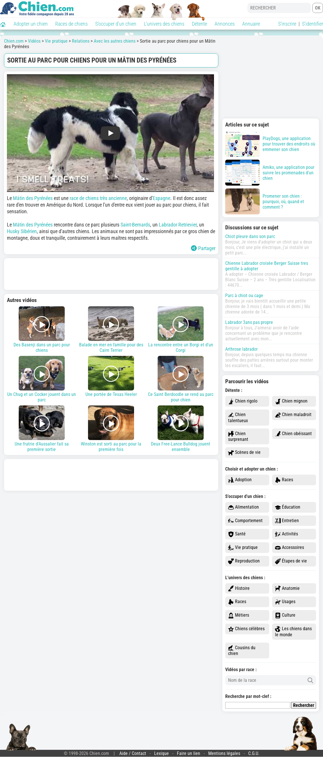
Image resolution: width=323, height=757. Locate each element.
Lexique (161, 753)
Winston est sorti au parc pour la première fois (111, 428)
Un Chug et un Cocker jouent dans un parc (42, 379)
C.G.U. (253, 753)
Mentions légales (224, 753)
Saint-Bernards (135, 225)
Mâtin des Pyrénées (33, 198)
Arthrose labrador (241, 349)
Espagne (161, 198)
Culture (285, 615)
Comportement (245, 521)
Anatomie (287, 589)
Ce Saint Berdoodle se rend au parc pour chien (180, 379)
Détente (199, 24)
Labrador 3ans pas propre (249, 322)
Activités (286, 534)
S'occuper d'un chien (115, 24)
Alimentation (243, 507)
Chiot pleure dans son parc (250, 236)
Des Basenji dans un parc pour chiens (42, 329)
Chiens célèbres (246, 629)
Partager (203, 248)
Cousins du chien (241, 650)
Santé (237, 534)
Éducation (287, 507)
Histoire (239, 589)
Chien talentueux (238, 417)
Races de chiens (71, 24)
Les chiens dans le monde (293, 631)
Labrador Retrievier (178, 225)
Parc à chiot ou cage (244, 295)
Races (284, 480)
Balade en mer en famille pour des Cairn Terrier (111, 329)
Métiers (238, 615)
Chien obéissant (293, 434)
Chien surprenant (238, 436)
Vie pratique (243, 548)
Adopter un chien (31, 24)
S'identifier (312, 24)
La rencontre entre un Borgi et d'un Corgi (180, 329)
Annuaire (251, 24)
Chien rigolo (242, 401)
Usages (285, 602)
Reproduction (244, 561)
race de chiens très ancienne (98, 198)
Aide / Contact (132, 753)
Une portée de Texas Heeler (111, 376)
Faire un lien (188, 753)
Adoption (240, 480)
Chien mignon (291, 401)
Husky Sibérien (22, 231)
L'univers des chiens (164, 24)
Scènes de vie (244, 453)
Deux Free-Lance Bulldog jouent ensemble (180, 428)
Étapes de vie (291, 561)
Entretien (287, 521)
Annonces (225, 24)
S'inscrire (287, 24)
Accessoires (289, 548)
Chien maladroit (293, 415)
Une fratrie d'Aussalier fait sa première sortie (42, 428)
